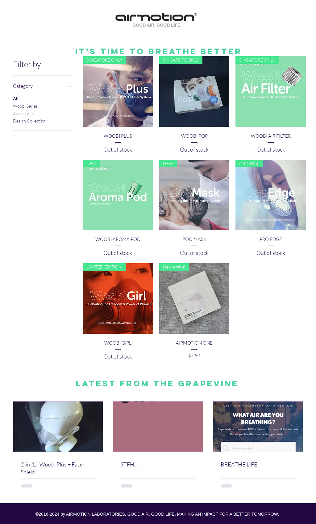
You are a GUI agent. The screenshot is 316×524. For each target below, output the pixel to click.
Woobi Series (25, 105)
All (16, 98)
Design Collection (29, 120)
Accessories (24, 113)
